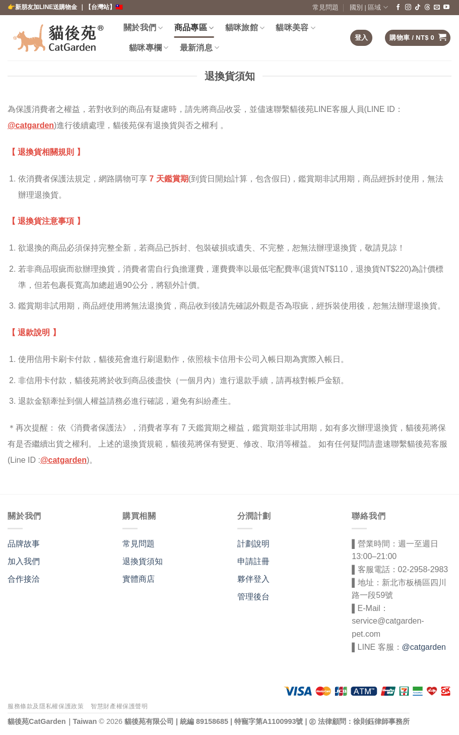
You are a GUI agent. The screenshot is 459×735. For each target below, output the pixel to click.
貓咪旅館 (245, 28)
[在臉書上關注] (398, 7)
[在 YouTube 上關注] (446, 7)
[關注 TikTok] (418, 7)
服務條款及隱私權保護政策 (46, 706)
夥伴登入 (253, 579)
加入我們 (24, 561)
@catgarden (31, 125)
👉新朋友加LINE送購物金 (43, 7)
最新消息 (200, 47)
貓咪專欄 (149, 47)
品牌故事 (24, 543)
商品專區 (194, 28)
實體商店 (138, 579)
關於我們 (143, 28)
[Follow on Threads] (427, 7)
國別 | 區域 (369, 7)
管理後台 (253, 596)
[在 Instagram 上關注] (408, 7)
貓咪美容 (295, 28)
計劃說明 (253, 543)
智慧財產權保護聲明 (119, 706)
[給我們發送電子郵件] (437, 7)
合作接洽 (24, 579)
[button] (361, 38)
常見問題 (325, 7)
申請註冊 (253, 561)
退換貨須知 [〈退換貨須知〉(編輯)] (142, 561)
